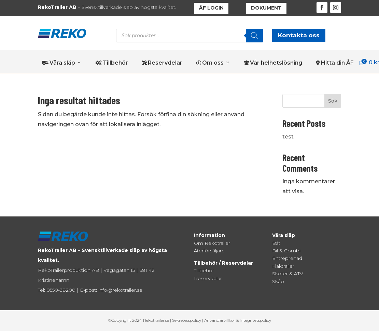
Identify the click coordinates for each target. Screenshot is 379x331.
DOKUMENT (266, 8)
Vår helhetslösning (273, 62)
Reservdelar (162, 62)
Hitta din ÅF (335, 62)
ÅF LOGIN (211, 8)
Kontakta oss (299, 35)
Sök (332, 101)
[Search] (254, 35)
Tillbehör (112, 62)
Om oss (213, 62)
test (288, 136)
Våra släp (62, 62)
